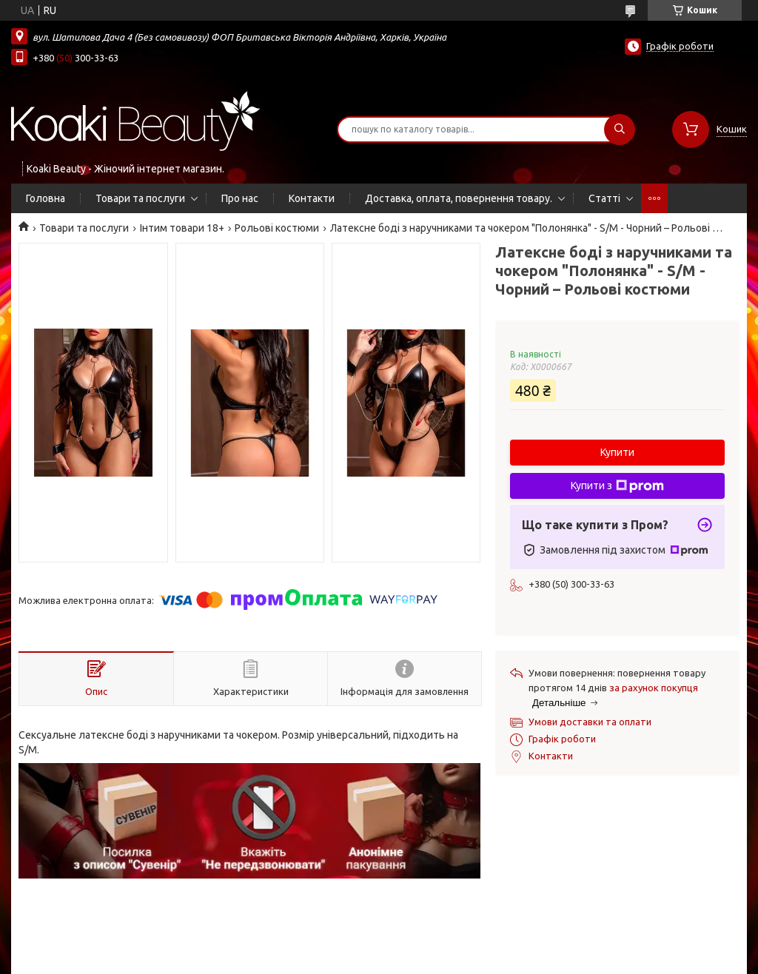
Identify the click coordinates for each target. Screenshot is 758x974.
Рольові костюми (277, 228)
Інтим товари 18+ (182, 228)
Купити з (617, 486)
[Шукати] (619, 129)
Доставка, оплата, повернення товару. (458, 198)
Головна (45, 198)
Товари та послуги (140, 198)
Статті (604, 198)
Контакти (312, 198)
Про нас (239, 198)
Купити (617, 452)
